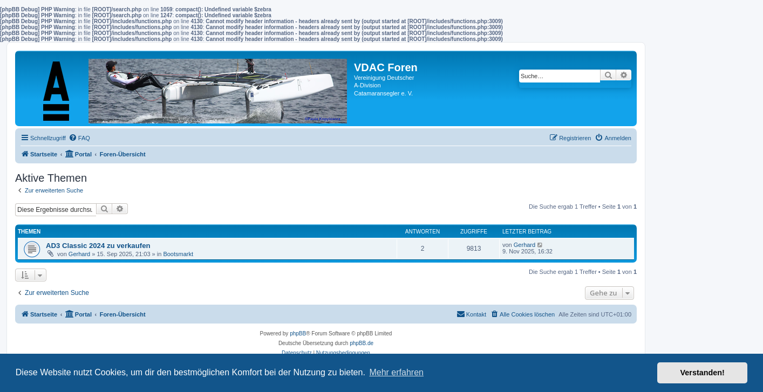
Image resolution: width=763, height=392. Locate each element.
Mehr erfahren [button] (396, 372)
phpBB (298, 333)
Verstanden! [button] (702, 372)
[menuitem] (79, 138)
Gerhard (79, 254)
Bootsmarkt (178, 254)
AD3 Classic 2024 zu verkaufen (98, 246)
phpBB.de (361, 343)
